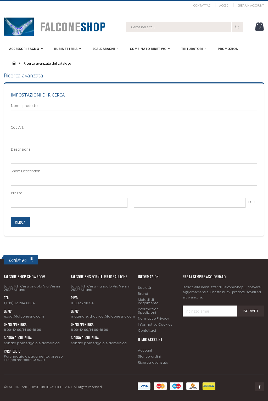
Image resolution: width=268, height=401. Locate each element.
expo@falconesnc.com (24, 316)
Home (14, 63)
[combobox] (184, 27)
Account (145, 350)
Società (144, 287)
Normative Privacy (153, 318)
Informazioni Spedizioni (148, 311)
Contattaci (202, 5)
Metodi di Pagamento (148, 301)
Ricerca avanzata (153, 362)
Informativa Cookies (155, 324)
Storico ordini (149, 356)
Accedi (224, 5)
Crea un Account (250, 5)
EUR (251, 201)
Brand (143, 293)
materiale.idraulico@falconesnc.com (103, 316)
